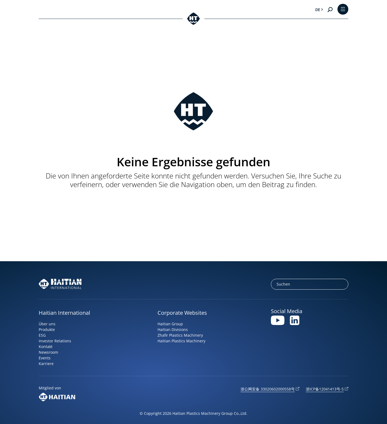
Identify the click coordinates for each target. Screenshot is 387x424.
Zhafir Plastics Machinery (180, 335)
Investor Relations (55, 340)
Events (45, 357)
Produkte (47, 329)
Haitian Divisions (173, 329)
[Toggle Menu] (343, 9)
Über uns (47, 323)
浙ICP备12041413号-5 (325, 389)
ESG (42, 335)
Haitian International (64, 312)
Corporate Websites (182, 312)
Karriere (46, 363)
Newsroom (48, 352)
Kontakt (46, 346)
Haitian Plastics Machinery (181, 340)
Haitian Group (170, 323)
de (317, 9)
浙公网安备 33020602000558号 (268, 389)
